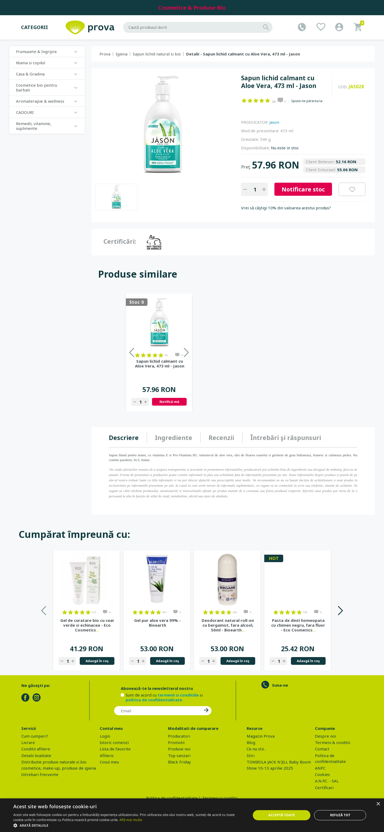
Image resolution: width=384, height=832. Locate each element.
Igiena (121, 54)
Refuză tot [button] (340, 815)
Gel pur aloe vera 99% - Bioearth (157, 622)
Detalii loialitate (36, 755)
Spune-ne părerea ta (306, 101)
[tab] (128, 438)
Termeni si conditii (219, 798)
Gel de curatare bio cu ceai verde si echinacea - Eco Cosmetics (87, 625)
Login (105, 736)
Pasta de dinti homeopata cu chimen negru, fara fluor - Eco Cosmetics (298, 625)
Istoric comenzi (114, 742)
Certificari (324, 787)
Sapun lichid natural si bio (157, 54)
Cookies (322, 774)
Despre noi (325, 736)
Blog (251, 742)
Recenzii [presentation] (221, 437)
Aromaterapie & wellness (40, 101)
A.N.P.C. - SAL (327, 780)
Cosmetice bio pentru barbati (36, 87)
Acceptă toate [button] (281, 815)
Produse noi (179, 748)
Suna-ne (280, 685)
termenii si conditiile (178, 695)
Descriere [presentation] (124, 437)
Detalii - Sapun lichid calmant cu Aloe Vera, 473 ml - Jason (243, 54)
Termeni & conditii (332, 742)
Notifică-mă (169, 401)
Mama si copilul (30, 62)
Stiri (250, 755)
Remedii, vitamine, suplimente (33, 126)
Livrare (28, 742)
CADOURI (25, 112)
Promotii (176, 742)
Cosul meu (109, 762)
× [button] (378, 804)
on (244, 100)
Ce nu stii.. (256, 748)
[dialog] (192, 815)
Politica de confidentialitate (172, 798)
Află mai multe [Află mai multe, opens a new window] (130, 820)
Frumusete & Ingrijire (36, 51)
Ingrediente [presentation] (173, 437)
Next (340, 611)
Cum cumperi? (34, 736)
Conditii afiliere (35, 748)
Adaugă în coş (97, 661)
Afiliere (107, 755)
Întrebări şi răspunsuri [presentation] (285, 437)
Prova (104, 54)
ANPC (320, 768)
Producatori (179, 736)
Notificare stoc (303, 189)
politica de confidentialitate (154, 699)
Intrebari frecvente (39, 774)
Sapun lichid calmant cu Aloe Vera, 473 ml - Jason (159, 363)
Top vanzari (179, 755)
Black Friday (179, 762)
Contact (322, 748)
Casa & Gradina (30, 74)
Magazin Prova (261, 736)
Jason (274, 122)
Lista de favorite (115, 748)
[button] (128, 825)
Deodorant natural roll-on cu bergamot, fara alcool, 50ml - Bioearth (228, 625)
